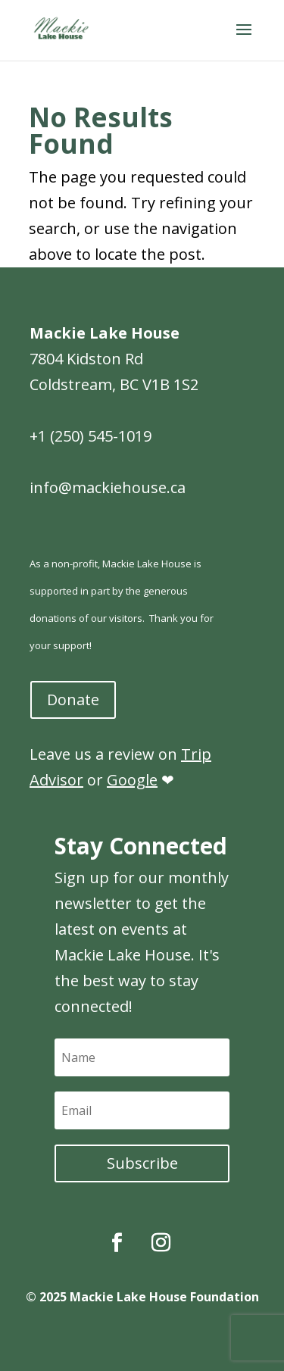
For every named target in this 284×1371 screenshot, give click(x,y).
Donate (73, 699)
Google (132, 780)
